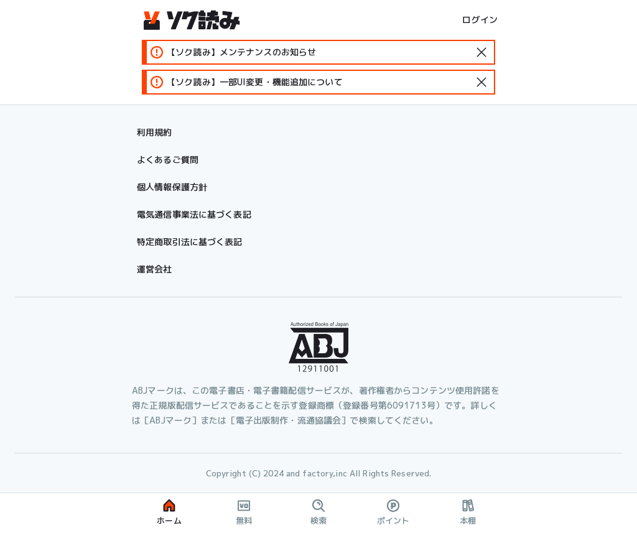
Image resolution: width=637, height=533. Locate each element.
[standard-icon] (481, 52)
